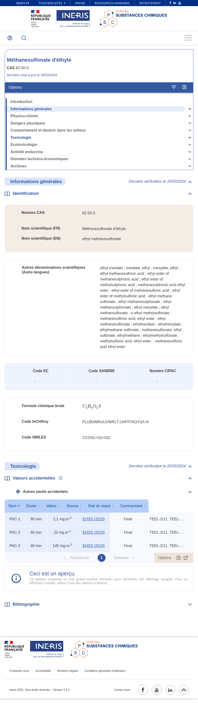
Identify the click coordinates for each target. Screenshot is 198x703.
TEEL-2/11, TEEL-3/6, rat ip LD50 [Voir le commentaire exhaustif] (166, 522)
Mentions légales (63, 673)
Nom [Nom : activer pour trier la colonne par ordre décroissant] (14, 509)
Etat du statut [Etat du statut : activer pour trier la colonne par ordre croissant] (127, 509)
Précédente (79, 561)
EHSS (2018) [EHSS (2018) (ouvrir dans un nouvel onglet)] (93, 522)
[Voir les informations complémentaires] (59, 481)
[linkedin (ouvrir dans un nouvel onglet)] (167, 693)
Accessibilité (41, 673)
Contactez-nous (19, 673)
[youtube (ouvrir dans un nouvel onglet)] (152, 693)
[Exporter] (184, 90)
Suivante (121, 561)
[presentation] (91, 409)
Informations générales (31, 111)
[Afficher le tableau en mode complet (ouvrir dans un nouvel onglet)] (186, 560)
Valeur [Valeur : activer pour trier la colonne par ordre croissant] (61, 509)
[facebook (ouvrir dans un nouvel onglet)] (136, 693)
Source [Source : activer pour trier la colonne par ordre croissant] (92, 509)
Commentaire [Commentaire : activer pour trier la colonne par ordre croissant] (168, 509)
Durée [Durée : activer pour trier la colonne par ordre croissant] (35, 509)
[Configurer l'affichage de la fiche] (174, 90)
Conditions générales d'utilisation (98, 673)
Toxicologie (21, 140)
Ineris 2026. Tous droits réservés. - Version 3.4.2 (39, 693)
